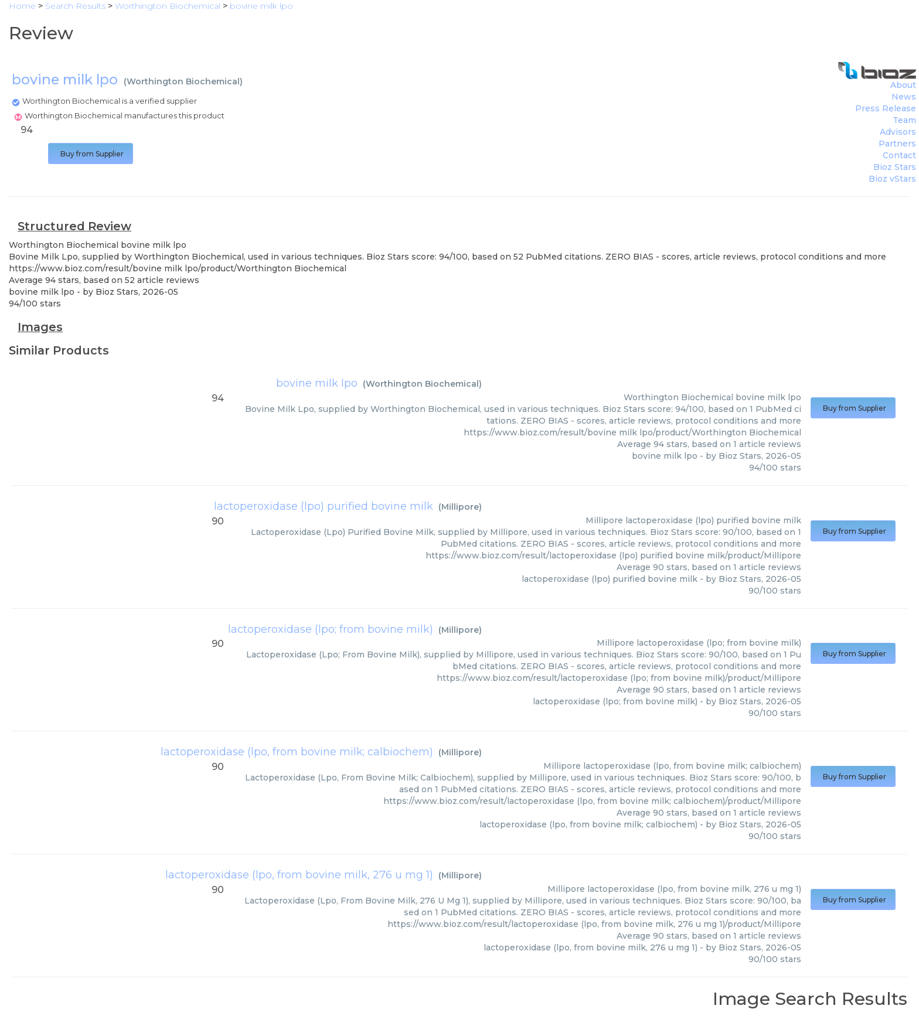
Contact (899, 155)
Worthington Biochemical (183, 81)
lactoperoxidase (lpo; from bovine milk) (330, 629)
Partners (897, 143)
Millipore (460, 507)
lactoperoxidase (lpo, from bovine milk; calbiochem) (297, 751)
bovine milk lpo (317, 383)
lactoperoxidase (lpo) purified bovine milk (323, 506)
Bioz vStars (892, 178)
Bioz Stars (894, 167)
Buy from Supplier (90, 153)
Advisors (898, 132)
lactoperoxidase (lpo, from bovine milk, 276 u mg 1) (299, 874)
